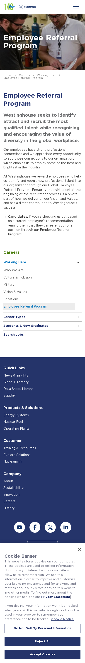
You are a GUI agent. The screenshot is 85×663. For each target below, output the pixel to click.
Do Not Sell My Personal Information (42, 628)
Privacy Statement (55, 597)
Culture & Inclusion (17, 277)
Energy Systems (16, 415)
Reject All (42, 641)
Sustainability (13, 488)
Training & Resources (19, 448)
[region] (42, 603)
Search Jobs (13, 334)
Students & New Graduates (25, 326)
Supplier (9, 395)
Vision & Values (15, 292)
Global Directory (16, 382)
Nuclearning (12, 461)
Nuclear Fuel (13, 422)
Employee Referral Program (25, 306)
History (9, 508)
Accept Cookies (42, 654)
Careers (24, 75)
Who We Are (13, 270)
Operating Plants (16, 428)
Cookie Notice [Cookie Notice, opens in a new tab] (62, 619)
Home (7, 75)
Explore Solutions (16, 455)
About (8, 481)
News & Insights (15, 375)
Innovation (11, 494)
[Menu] (76, 6)
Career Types (14, 317)
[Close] (80, 549)
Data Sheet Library (18, 389)
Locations (11, 299)
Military (8, 284)
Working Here (46, 75)
